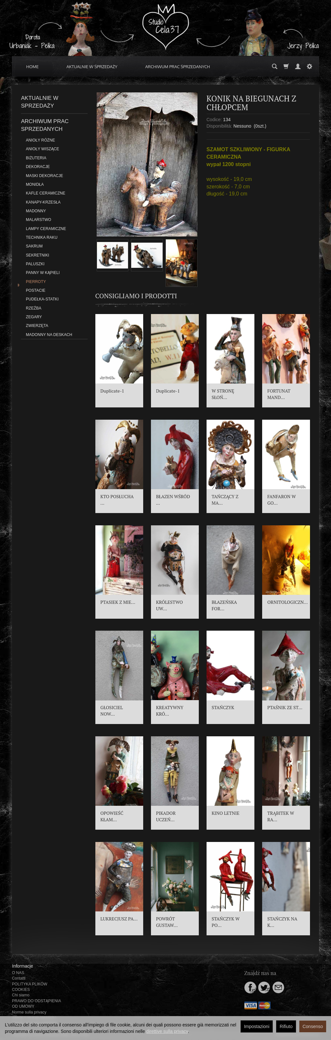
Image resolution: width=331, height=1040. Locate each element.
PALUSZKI (35, 264)
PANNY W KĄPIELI (43, 272)
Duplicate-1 (112, 391)
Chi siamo (20, 995)
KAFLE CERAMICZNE (45, 193)
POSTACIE (35, 290)
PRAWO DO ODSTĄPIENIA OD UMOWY (36, 1004)
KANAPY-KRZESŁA (43, 202)
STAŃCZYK (223, 707)
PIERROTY (36, 281)
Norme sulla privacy (29, 1012)
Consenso (313, 1026)
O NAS (18, 973)
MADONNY (36, 211)
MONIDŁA (35, 184)
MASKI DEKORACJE (44, 175)
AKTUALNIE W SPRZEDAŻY (92, 66)
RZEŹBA (33, 308)
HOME (32, 66)
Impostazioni (257, 1026)
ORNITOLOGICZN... (287, 602)
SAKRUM (34, 246)
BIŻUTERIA (36, 158)
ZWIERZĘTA (37, 325)
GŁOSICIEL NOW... (112, 710)
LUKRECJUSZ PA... (119, 919)
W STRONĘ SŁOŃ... (223, 394)
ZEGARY (34, 317)
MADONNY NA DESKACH (49, 334)
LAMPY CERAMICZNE (46, 228)
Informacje (22, 966)
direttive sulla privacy (167, 1031)
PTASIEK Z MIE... (118, 602)
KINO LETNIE (226, 813)
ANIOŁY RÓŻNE (40, 140)
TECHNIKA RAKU (42, 237)
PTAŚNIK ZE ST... (285, 707)
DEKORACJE (38, 166)
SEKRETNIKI (37, 255)
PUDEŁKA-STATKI (42, 299)
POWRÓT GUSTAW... (167, 922)
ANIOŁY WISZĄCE (42, 149)
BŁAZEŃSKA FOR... (224, 605)
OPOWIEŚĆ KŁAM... (112, 816)
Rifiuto (286, 1026)
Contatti (19, 978)
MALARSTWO (38, 219)
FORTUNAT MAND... (279, 394)
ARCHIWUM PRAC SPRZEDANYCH (177, 66)
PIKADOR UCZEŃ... (166, 816)
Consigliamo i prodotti (136, 295)
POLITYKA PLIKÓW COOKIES (29, 987)
